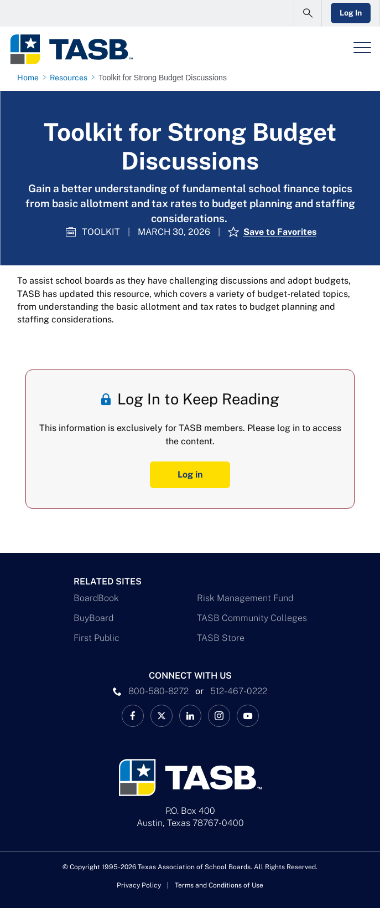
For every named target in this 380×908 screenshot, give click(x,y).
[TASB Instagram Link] (219, 716)
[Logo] (71, 49)
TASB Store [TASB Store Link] (220, 638)
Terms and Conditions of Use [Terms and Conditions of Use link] (219, 885)
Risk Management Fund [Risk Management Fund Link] (245, 598)
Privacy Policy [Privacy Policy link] (139, 885)
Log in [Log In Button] (190, 474)
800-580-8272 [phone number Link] (158, 691)
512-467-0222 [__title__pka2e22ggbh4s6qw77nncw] (238, 691)
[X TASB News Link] (161, 716)
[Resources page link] (71, 77)
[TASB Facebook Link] (133, 716)
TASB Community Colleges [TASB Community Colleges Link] (252, 618)
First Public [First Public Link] (96, 638)
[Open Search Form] (307, 13)
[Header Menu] (362, 47)
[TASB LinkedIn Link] (190, 716)
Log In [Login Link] (351, 12)
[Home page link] (30, 77)
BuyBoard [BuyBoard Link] (93, 618)
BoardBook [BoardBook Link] (96, 598)
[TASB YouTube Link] (248, 716)
